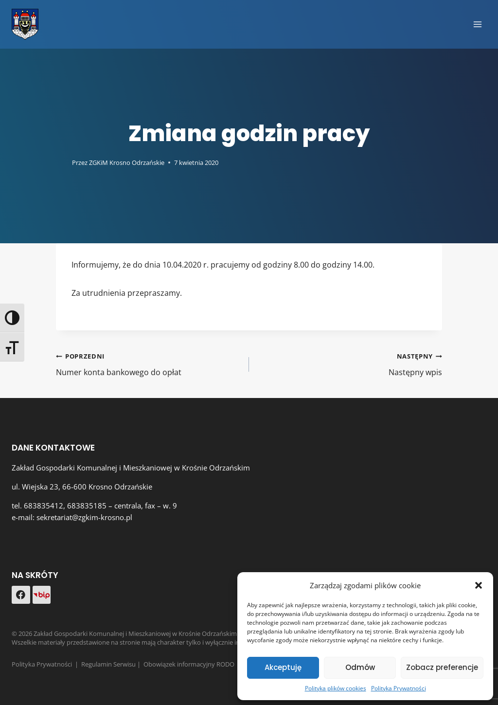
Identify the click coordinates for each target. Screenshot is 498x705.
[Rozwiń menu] (477, 24)
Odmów (360, 667)
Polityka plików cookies (335, 688)
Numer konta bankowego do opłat (148, 364)
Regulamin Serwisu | (112, 664)
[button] (478, 585)
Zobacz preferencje (442, 667)
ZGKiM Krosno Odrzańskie (126, 162)
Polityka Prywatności (398, 688)
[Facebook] (21, 595)
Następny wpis (349, 364)
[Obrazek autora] (62, 162)
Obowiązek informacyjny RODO (188, 664)
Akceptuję (283, 667)
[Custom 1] (42, 595)
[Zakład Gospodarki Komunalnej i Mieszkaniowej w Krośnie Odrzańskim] (25, 24)
